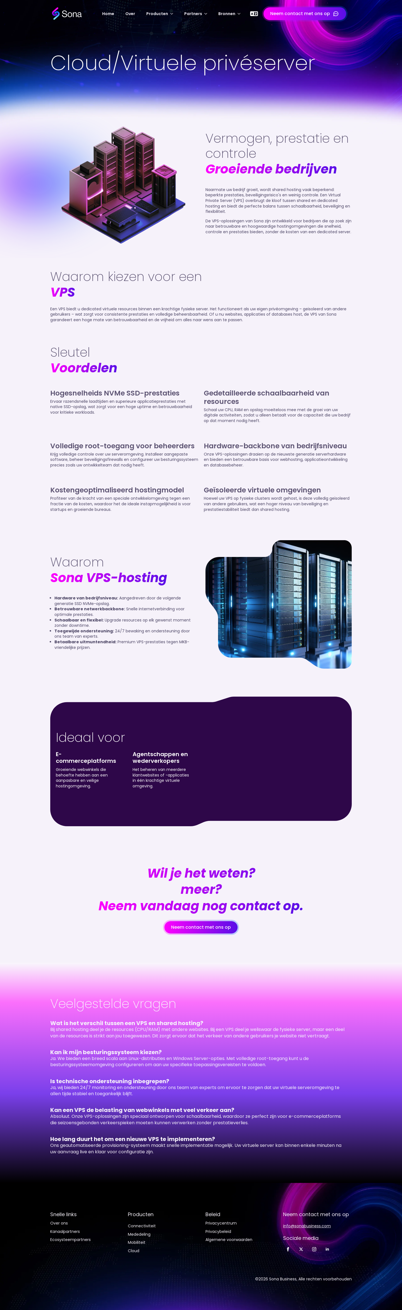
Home (108, 13)
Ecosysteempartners (70, 1239)
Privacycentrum (221, 1223)
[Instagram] (314, 1249)
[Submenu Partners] (207, 13)
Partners (193, 13)
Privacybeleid (218, 1231)
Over (130, 13)
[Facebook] (288, 1249)
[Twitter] (301, 1249)
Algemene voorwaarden (228, 1239)
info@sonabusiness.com (307, 1226)
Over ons (59, 1223)
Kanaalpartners (65, 1231)
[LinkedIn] (327, 1249)
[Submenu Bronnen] (240, 13)
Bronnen (226, 13)
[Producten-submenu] (173, 13)
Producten (157, 13)
